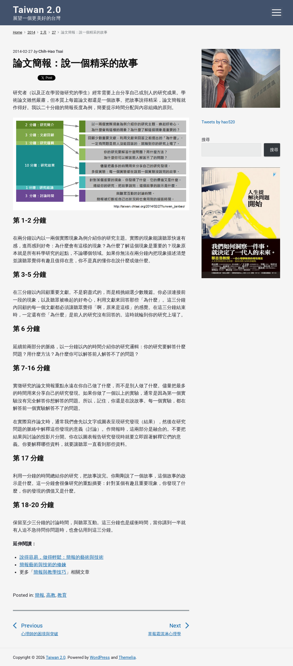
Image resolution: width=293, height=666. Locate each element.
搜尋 (206, 139)
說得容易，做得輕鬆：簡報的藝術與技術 (61, 557)
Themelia (127, 657)
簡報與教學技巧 (50, 572)
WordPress (100, 657)
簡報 (39, 595)
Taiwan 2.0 (55, 657)
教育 (62, 595)
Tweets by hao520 (218, 122)
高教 (50, 595)
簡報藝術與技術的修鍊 (42, 564)
